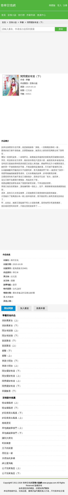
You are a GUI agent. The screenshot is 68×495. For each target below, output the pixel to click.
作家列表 (31, 15)
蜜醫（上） (7, 356)
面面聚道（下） (9, 340)
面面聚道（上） (9, 346)
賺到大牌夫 (7, 438)
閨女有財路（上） (10, 330)
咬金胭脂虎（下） (10, 408)
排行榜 (21, 15)
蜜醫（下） (7, 351)
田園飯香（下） (9, 391)
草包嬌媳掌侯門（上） (13, 428)
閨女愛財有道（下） (12, 371)
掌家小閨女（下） (10, 361)
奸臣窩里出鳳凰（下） (13, 413)
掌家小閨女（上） (10, 366)
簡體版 (52, 5)
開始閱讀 (8, 308)
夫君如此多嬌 (8, 458)
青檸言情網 (8, 5)
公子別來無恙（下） (12, 473)
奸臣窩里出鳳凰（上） (13, 418)
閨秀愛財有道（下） (35, 22)
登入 (59, 5)
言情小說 (12, 15)
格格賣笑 (6, 423)
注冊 (65, 5)
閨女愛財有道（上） (12, 376)
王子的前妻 (7, 448)
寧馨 (22, 22)
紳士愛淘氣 (7, 463)
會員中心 (41, 15)
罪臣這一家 (7, 453)
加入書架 (24, 308)
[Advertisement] (34, 53)
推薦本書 (40, 308)
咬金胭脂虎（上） (10, 403)
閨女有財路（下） (10, 335)
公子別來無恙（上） (12, 468)
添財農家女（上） (10, 320)
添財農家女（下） (10, 325)
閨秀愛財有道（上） (12, 381)
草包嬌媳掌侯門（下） (13, 433)
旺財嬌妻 (6, 443)
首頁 (3, 15)
